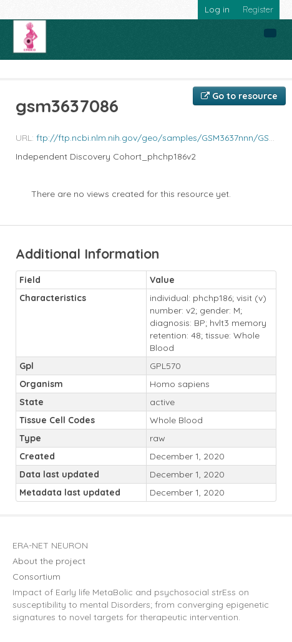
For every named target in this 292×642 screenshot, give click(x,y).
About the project (48, 561)
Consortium (36, 576)
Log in (217, 9)
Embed (95, 69)
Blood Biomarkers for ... (167, 69)
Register (258, 9)
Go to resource (239, 96)
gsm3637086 (251, 69)
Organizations (41, 69)
